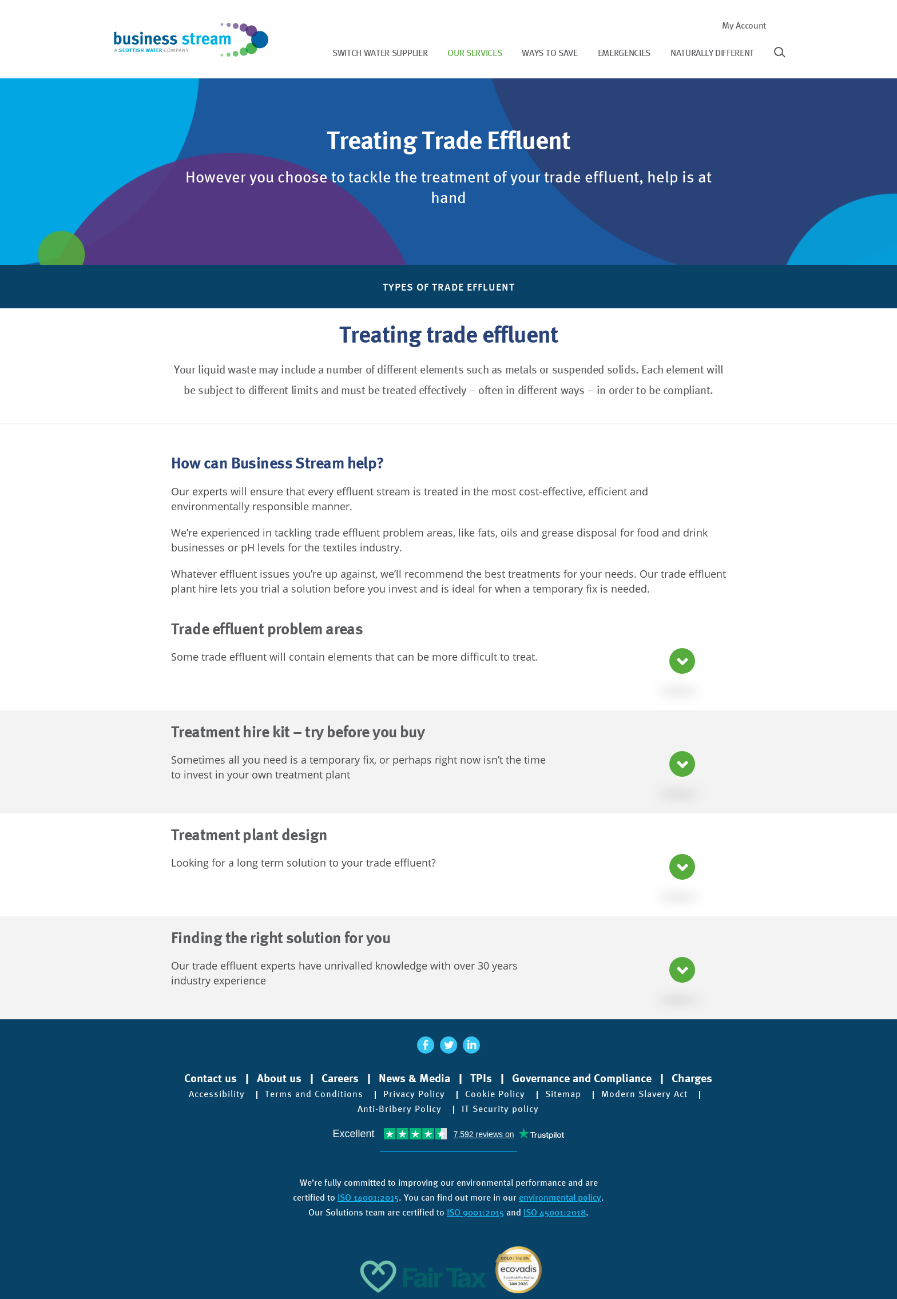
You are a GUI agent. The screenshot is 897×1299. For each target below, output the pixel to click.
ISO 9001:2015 (475, 1212)
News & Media (414, 1078)
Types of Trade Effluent (449, 286)
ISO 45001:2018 (554, 1212)
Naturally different (712, 52)
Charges (692, 1078)
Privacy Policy (414, 1094)
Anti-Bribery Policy (400, 1109)
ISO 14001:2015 (368, 1197)
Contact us (210, 1078)
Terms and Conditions (314, 1094)
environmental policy (560, 1197)
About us (279, 1078)
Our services (474, 52)
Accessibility (217, 1094)
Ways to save (549, 52)
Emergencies (624, 52)
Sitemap (563, 1094)
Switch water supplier (379, 52)
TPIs (481, 1078)
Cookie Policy (495, 1094)
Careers (340, 1078)
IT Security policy (500, 1109)
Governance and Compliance (582, 1078)
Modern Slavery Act (644, 1094)
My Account (744, 25)
